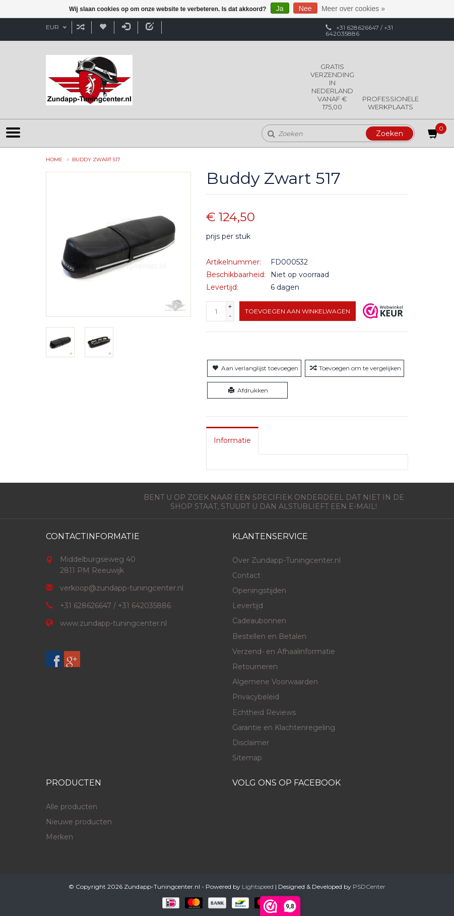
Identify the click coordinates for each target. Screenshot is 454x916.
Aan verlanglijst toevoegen (254, 368)
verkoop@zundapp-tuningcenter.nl (121, 588)
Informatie (232, 440)
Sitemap (247, 757)
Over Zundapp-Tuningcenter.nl (286, 560)
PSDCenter (369, 886)
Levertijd (247, 605)
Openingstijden (259, 590)
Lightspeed (258, 886)
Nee (305, 9)
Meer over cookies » (353, 9)
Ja (280, 9)
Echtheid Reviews (264, 712)
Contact (246, 575)
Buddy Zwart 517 (96, 159)
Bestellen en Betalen (269, 636)
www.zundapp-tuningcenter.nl (113, 623)
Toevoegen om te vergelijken (354, 368)
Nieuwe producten (79, 821)
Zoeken (389, 133)
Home (54, 159)
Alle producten (71, 806)
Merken (59, 836)
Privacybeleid (255, 696)
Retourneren (255, 666)
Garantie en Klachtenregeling (283, 727)
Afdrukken (247, 390)
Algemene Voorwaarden (275, 681)
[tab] (232, 440)
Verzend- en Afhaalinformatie (283, 651)
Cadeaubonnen (259, 620)
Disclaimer (250, 742)
